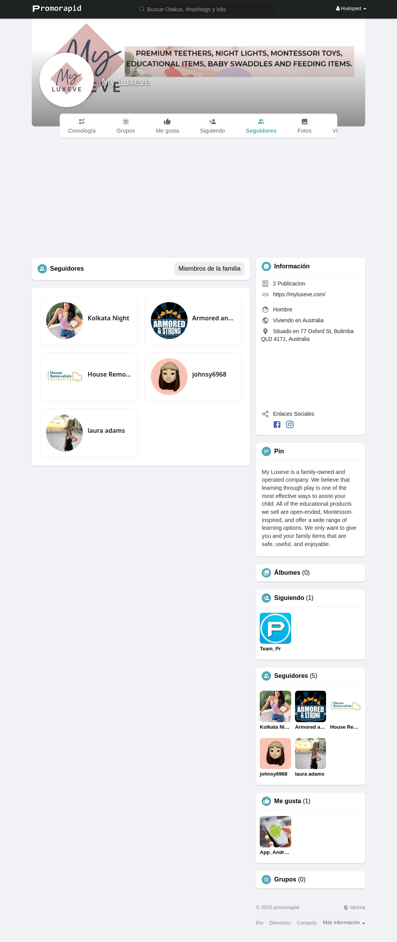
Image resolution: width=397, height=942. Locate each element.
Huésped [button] (351, 8)
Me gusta (287, 801)
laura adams (106, 430)
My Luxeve (126, 82)
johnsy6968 (209, 374)
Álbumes (287, 573)
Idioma (354, 907)
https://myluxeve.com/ (299, 294)
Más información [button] (344, 922)
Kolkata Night (108, 318)
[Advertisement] (198, 199)
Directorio (280, 922)
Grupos (285, 879)
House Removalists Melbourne (109, 374)
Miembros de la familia (209, 268)
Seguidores (291, 676)
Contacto (307, 922)
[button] (206, 8)
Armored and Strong (214, 318)
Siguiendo (289, 598)
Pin (259, 922)
